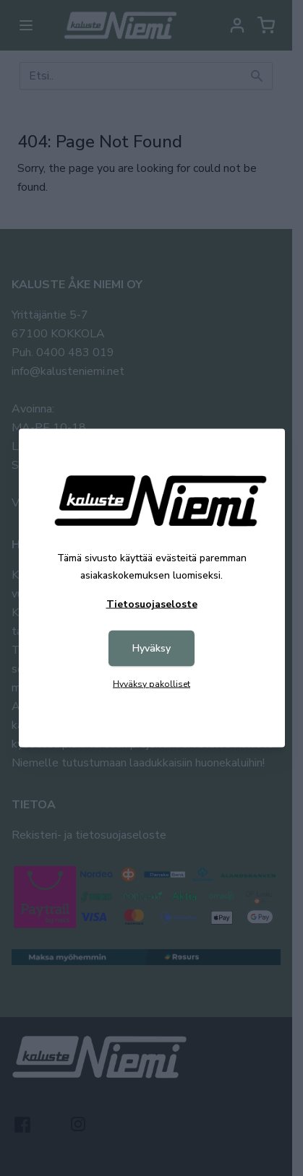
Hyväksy (151, 648)
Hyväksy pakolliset (151, 684)
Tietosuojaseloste (151, 604)
